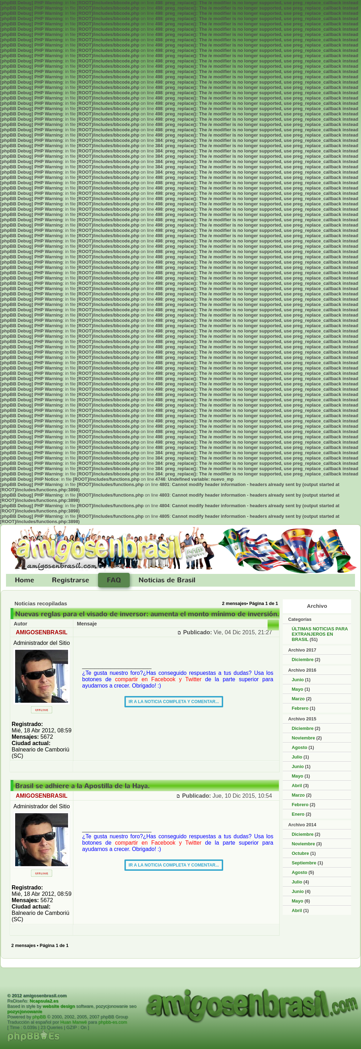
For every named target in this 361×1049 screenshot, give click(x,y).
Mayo (297, 689)
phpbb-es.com (112, 1022)
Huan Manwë (73, 1022)
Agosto (299, 747)
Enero (298, 814)
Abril (297, 785)
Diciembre (302, 659)
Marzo (298, 698)
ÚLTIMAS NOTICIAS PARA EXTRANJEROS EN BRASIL (320, 634)
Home (24, 580)
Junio (298, 679)
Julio (297, 757)
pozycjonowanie (24, 1011)
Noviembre (303, 738)
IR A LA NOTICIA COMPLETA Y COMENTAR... (174, 701)
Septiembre (304, 862)
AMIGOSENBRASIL (42, 632)
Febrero (300, 708)
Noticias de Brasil (167, 580)
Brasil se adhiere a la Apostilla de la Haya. (82, 786)
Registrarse (70, 580)
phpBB (39, 1016)
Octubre (300, 853)
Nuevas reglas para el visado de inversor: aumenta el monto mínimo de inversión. (147, 614)
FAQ (114, 580)
